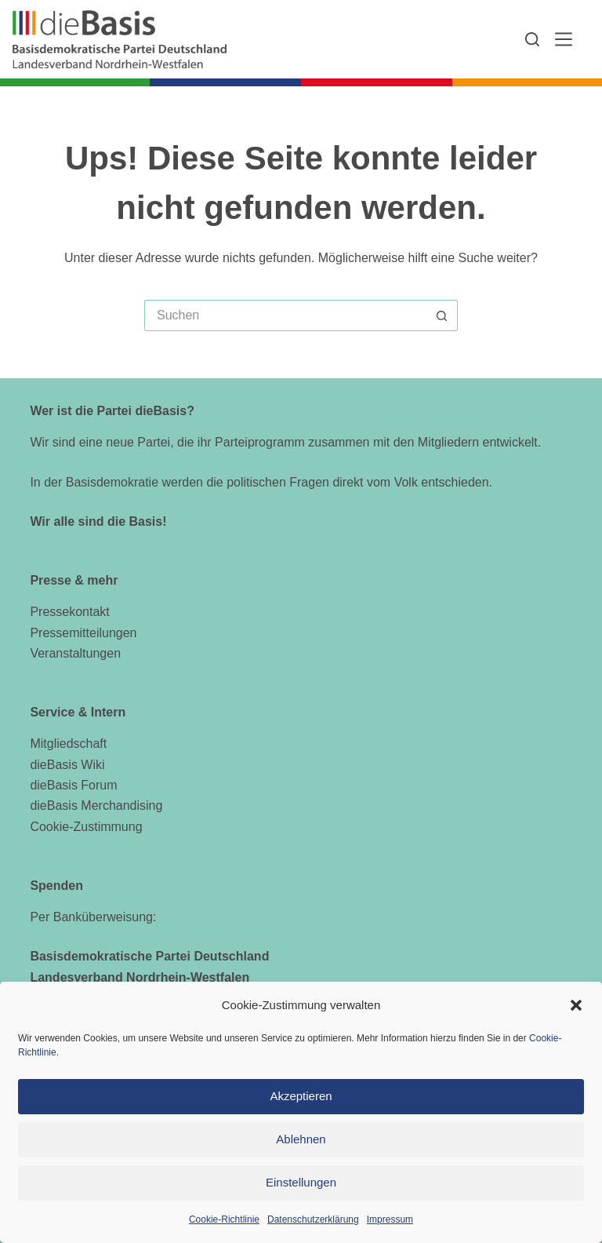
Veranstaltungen (75, 653)
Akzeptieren (301, 1096)
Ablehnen (300, 1139)
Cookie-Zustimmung (86, 826)
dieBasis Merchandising (96, 805)
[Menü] (563, 39)
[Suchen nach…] (285, 315)
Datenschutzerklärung (313, 1219)
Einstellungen (301, 1182)
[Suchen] (532, 39)
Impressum (390, 1219)
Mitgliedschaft (68, 743)
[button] (576, 1005)
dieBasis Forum (73, 785)
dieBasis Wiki (67, 764)
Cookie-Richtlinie (224, 1219)
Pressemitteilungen (83, 633)
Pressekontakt (69, 611)
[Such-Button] (442, 315)
